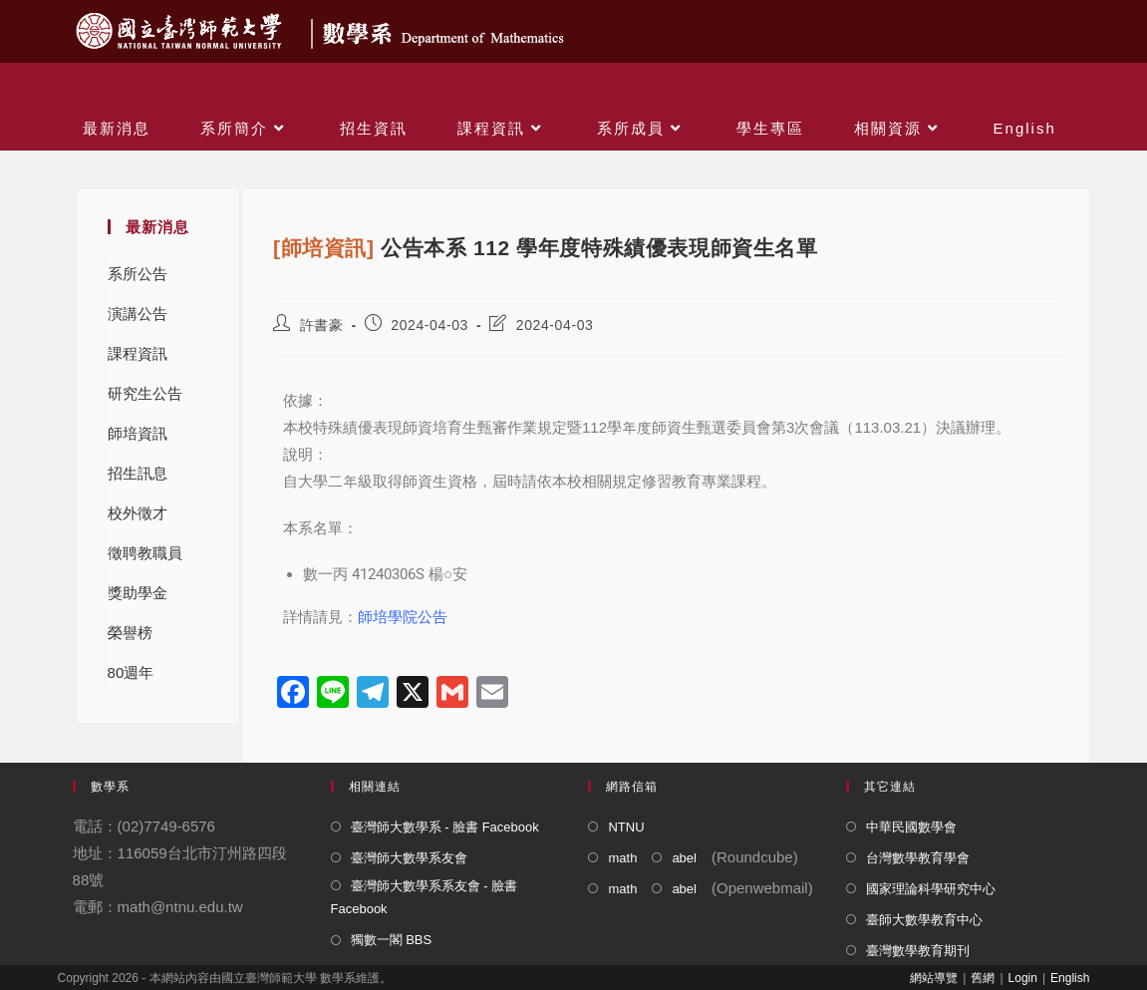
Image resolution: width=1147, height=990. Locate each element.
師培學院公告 (402, 616)
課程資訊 (137, 353)
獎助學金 (137, 592)
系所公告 (137, 273)
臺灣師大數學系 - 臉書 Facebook (445, 827)
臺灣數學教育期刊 (918, 950)
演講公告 (137, 313)
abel (684, 857)
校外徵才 (137, 512)
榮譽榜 (130, 632)
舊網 (983, 978)
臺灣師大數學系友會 (409, 857)
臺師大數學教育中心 (924, 919)
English (1069, 978)
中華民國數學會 (911, 827)
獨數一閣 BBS (391, 939)
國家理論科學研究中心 (931, 888)
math (622, 857)
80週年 (131, 672)
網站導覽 (934, 978)
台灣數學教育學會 (918, 857)
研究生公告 (145, 393)
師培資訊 (137, 433)
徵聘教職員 (145, 552)
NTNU (626, 827)
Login (1022, 978)
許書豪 (322, 325)
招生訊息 (137, 473)
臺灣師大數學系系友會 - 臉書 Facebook (424, 897)
